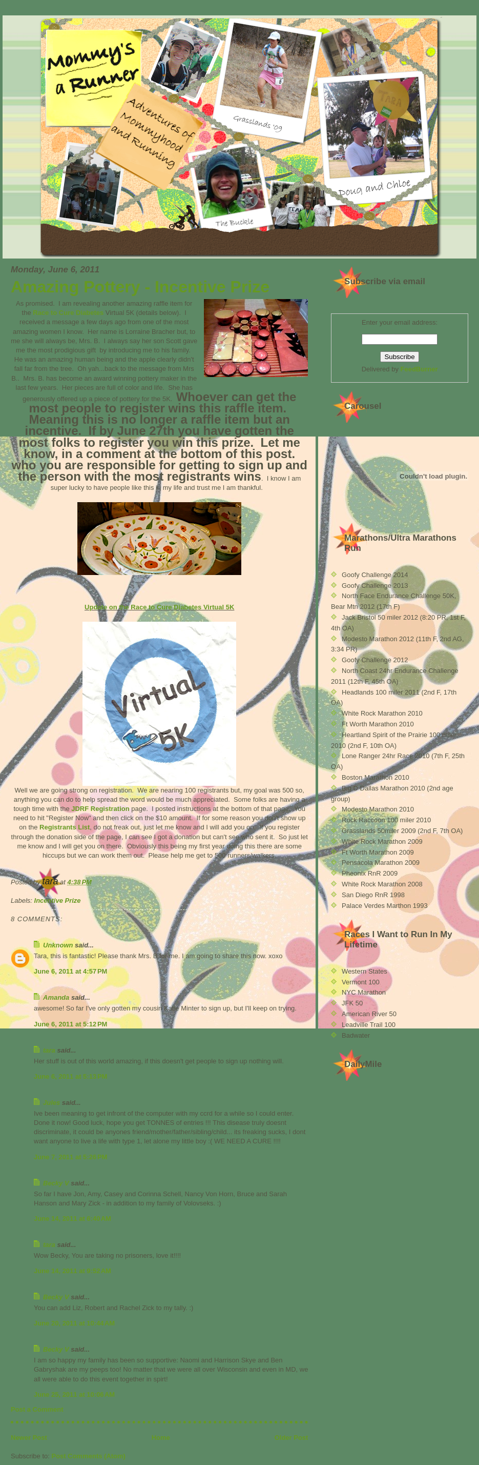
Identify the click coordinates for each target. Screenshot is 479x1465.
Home (161, 1437)
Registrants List (64, 827)
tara (49, 1050)
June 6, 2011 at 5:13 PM (70, 1076)
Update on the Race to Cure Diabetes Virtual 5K (159, 607)
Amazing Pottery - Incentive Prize (140, 287)
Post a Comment (37, 1409)
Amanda (56, 997)
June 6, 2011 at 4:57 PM (70, 971)
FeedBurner (419, 369)
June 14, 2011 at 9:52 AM (72, 1271)
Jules (51, 1102)
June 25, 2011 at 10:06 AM (74, 1394)
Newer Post (29, 1437)
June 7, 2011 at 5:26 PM (70, 1157)
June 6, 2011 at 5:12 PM (70, 1024)
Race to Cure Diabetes (68, 312)
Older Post (291, 1437)
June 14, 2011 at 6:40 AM (72, 1218)
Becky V (56, 1183)
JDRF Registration (101, 809)
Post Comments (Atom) (89, 1456)
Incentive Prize (57, 900)
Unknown (58, 945)
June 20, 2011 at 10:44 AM (74, 1323)
